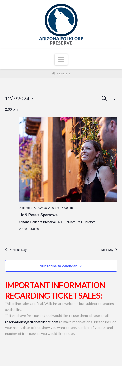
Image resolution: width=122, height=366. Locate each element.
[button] (61, 59)
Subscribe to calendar (58, 266)
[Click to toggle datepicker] (19, 98)
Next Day (109, 250)
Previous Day (16, 250)
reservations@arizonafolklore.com (31, 321)
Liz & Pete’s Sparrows (38, 215)
